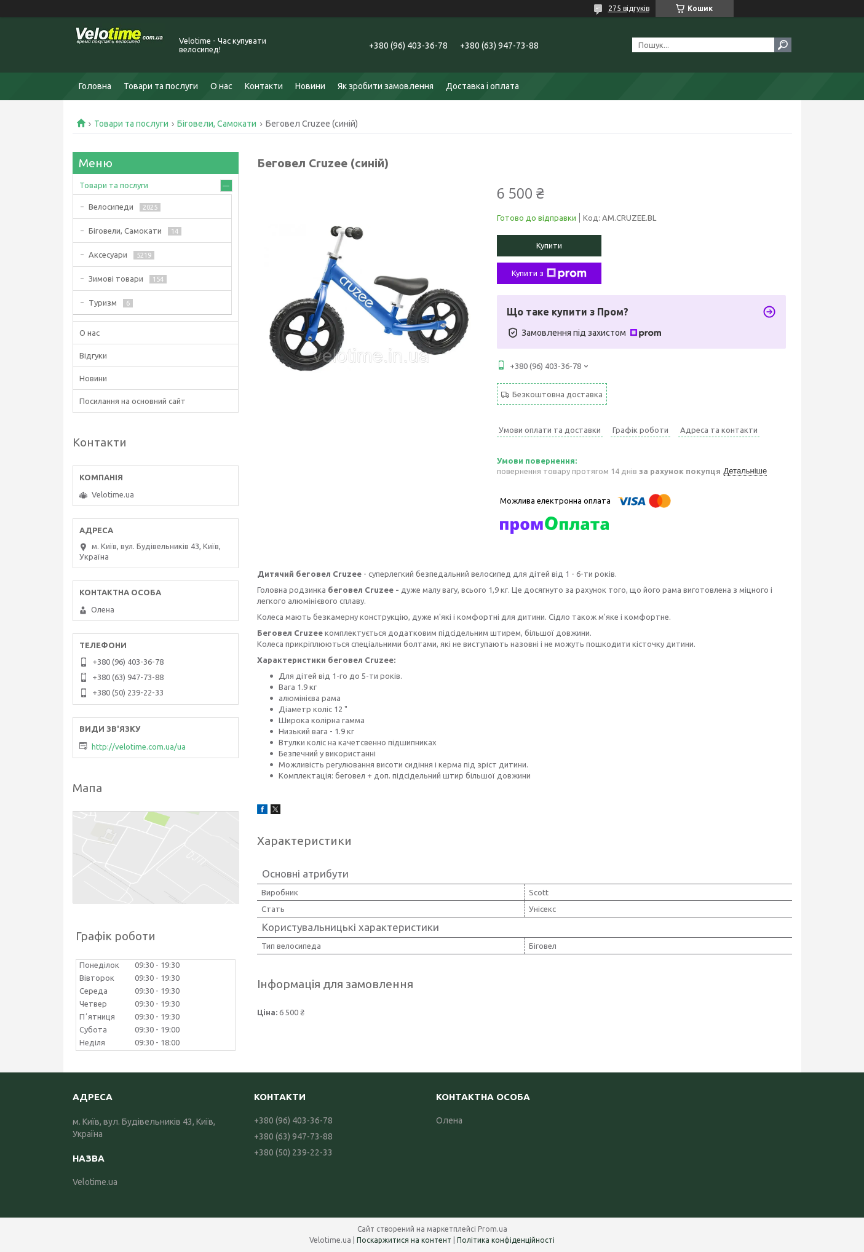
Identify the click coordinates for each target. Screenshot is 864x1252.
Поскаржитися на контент (404, 1240)
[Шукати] (782, 45)
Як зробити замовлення (386, 86)
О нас (221, 86)
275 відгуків (628, 8)
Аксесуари (108, 254)
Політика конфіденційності (506, 1240)
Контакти (264, 86)
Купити (549, 245)
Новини (310, 86)
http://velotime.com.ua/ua (139, 746)
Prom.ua (492, 1229)
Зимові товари (116, 278)
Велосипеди (111, 206)
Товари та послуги (161, 86)
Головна (95, 86)
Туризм (103, 302)
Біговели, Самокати (216, 124)
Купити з (549, 273)
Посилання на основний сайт (132, 401)
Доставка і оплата (482, 86)
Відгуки (93, 355)
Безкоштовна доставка (557, 394)
